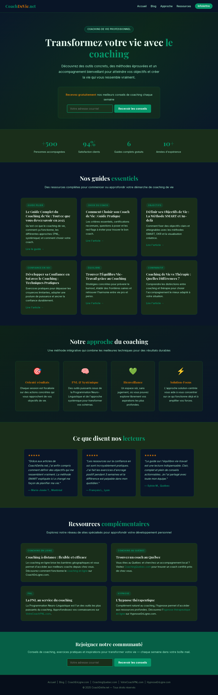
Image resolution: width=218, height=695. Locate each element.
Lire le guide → (35, 249)
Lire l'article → (95, 240)
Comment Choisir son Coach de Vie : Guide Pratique (107, 213)
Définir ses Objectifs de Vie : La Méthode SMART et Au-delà (167, 215)
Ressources (184, 6)
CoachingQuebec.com (137, 566)
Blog (153, 6)
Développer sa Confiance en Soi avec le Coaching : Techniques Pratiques (47, 278)
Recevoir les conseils (132, 108)
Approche (166, 6)
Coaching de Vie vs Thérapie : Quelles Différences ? (168, 276)
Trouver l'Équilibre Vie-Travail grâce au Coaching (106, 276)
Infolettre (204, 6)
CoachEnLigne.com (78, 682)
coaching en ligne (77, 570)
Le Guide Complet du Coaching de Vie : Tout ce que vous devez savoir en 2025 (48, 215)
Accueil (142, 6)
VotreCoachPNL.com (38, 613)
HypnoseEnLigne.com (158, 682)
